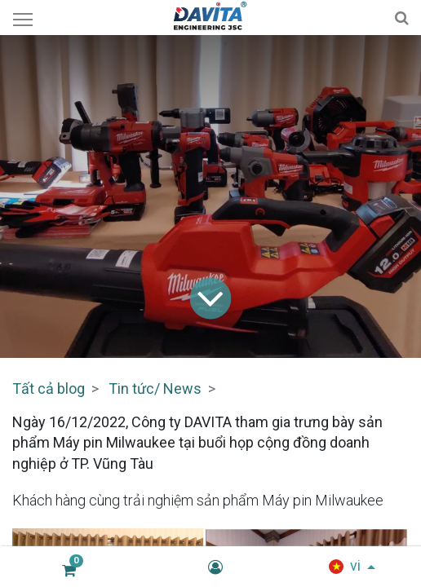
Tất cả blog (48, 388)
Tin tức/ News (155, 388)
